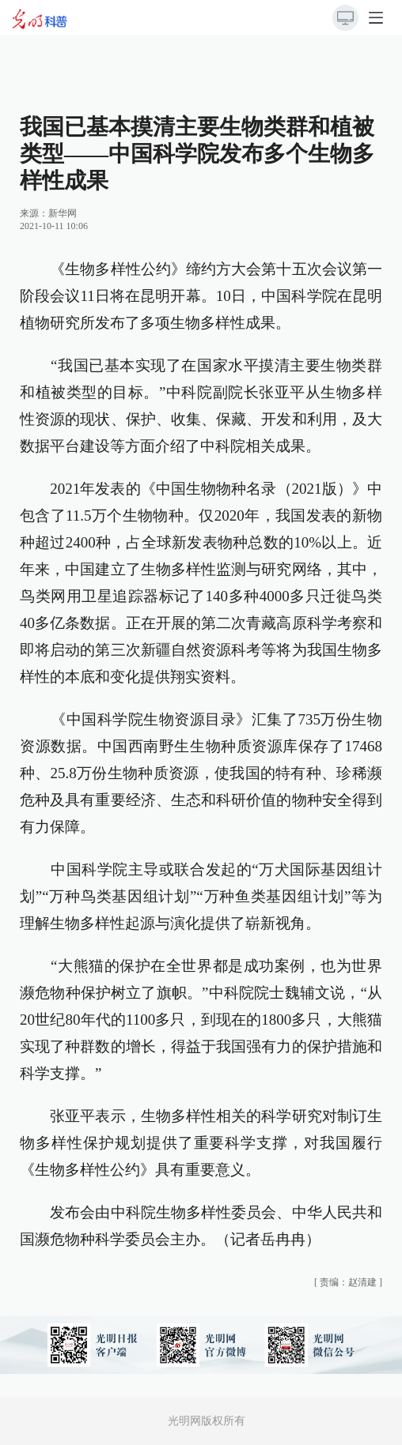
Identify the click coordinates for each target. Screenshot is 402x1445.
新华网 (62, 213)
